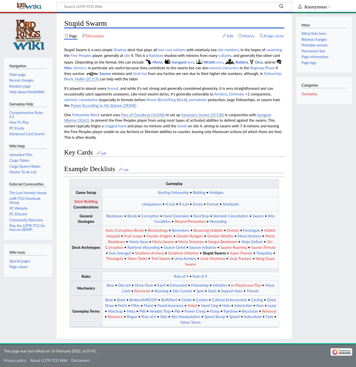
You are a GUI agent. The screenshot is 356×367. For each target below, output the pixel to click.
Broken (135, 300)
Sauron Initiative (202, 247)
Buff (164, 300)
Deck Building (86, 201)
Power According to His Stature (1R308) (103, 105)
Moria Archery (249, 236)
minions (179, 49)
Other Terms (190, 322)
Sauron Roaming (233, 247)
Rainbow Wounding (143, 247)
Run (196, 216)
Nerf (173, 300)
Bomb (132, 216)
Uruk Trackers (240, 258)
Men (68, 68)
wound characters (224, 68)
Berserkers (180, 230)
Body (121, 300)
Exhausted (178, 285)
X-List (170, 204)
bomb (182, 126)
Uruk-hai (140, 73)
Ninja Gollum (252, 241)
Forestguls (251, 230)
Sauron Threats (263, 247)
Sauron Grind (174, 247)
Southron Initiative (183, 253)
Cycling (257, 300)
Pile (177, 311)
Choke (186, 300)
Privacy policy (15, 360)
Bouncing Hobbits (208, 230)
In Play (236, 285)
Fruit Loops (133, 236)
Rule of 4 (181, 276)
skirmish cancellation (81, 99)
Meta (131, 311)
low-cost (165, 49)
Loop (272, 305)
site (127, 55)
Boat (109, 300)
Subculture (253, 316)
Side (163, 316)
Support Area (232, 291)
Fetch (122, 305)
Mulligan (216, 192)
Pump (215, 311)
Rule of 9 (200, 276)
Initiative (220, 285)
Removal (269, 311)
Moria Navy (138, 241)
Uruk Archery (185, 258)
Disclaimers (80, 360)
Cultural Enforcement (229, 300)
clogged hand (115, 126)
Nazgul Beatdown (222, 241)
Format (213, 204)
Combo (202, 300)
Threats (252, 291)
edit (104, 153)
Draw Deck (144, 285)
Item (260, 305)
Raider (241, 62)
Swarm (258, 216)
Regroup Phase (262, 68)
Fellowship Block (86, 115)
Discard (124, 285)
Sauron (105, 73)
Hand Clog (209, 305)
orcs (190, 62)
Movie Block (156, 99)
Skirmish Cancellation (230, 216)
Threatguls (114, 258)
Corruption (150, 216)
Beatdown (114, 216)
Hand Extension (176, 216)
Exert (161, 285)
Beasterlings (158, 230)
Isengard (179, 62)
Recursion (250, 311)
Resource (115, 316)
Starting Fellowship (173, 192)
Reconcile (142, 291)
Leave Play (252, 285)
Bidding (199, 192)
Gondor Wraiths (220, 236)
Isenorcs (80, 68)
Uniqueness (151, 204)
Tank (269, 316)
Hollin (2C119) (87, 79)
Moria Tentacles (191, 241)
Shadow (120, 49)
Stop (205, 216)
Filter (135, 305)
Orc (258, 62)
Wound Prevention (190, 221)
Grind (192, 305)
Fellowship (200, 285)
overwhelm (198, 99)
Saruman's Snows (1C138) (202, 115)
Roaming (161, 291)
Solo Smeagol (120, 253)
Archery (220, 94)
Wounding (218, 221)
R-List (184, 204)
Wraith (209, 62)
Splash (234, 316)
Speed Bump (214, 316)
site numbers (228, 49)
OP (154, 300)
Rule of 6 (148, 316)
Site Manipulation (185, 316)
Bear (110, 285)
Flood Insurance (170, 305)
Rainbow (156, 55)
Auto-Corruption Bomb (125, 230)
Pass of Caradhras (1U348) (143, 115)
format (112, 88)
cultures (224, 55)
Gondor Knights (160, 236)
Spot (200, 291)
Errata (198, 204)
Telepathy (264, 253)
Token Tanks (137, 258)
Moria (157, 62)
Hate (226, 305)
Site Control (182, 291)
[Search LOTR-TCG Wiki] (168, 6)
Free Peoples (80, 55)
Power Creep (195, 311)
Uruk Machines (212, 258)
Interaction (243, 305)
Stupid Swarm (214, 253)
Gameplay (309, 94)
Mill (142, 311)
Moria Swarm (163, 241)
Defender (237, 94)
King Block (177, 99)
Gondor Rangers (190, 236)
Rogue (132, 316)
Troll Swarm (160, 258)
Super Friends (241, 253)
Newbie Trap (160, 311)
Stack (212, 291)
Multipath (231, 204)
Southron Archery (149, 253)
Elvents (233, 230)
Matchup (115, 311)
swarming (274, 49)
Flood (148, 305)
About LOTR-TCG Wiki (48, 360)
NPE (146, 300)
